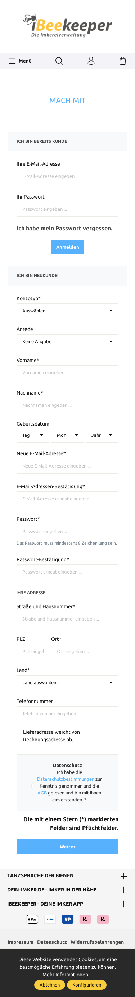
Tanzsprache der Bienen (40, 875)
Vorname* (28, 360)
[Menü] (20, 61)
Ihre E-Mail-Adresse (38, 164)
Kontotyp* (29, 298)
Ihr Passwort (31, 197)
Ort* (56, 639)
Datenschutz (52, 942)
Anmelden (67, 247)
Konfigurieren (86, 984)
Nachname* (30, 393)
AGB (42, 792)
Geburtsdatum (33, 424)
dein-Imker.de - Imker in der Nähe (51, 889)
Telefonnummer (35, 701)
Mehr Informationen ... (67, 974)
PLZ (21, 639)
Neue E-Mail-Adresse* (41, 453)
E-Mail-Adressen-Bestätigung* (51, 486)
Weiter (67, 846)
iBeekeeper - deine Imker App (45, 904)
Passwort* (28, 519)
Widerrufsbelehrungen (97, 942)
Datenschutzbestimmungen (65, 778)
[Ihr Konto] (91, 61)
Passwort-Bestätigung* (43, 559)
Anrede (25, 329)
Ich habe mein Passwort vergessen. (64, 228)
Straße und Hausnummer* (46, 606)
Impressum (20, 942)
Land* (23, 670)
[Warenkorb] (123, 61)
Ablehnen (50, 984)
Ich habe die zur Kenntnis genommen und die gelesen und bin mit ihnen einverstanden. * (69, 786)
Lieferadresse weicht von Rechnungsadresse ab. (51, 735)
